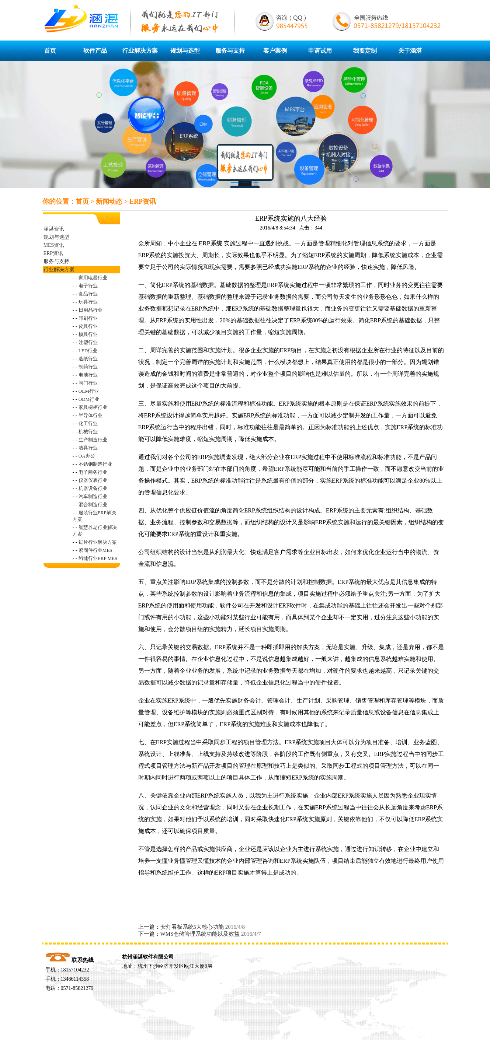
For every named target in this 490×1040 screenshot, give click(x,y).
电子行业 (88, 285)
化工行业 (88, 423)
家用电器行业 (93, 277)
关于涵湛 (410, 51)
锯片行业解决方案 (98, 542)
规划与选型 (185, 51)
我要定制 (365, 51)
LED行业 (88, 350)
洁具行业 (88, 448)
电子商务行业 (93, 472)
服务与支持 (230, 51)
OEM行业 (89, 391)
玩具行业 (88, 302)
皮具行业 (88, 326)
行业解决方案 (140, 51)
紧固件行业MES (95, 550)
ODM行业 (89, 399)
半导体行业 (90, 415)
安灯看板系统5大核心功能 (192, 927)
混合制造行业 (93, 504)
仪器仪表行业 (93, 480)
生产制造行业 (93, 439)
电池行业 (88, 375)
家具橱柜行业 (93, 407)
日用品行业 (90, 310)
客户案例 (275, 51)
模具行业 (88, 334)
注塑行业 (88, 342)
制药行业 (88, 367)
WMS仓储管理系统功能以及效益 (200, 934)
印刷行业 (88, 318)
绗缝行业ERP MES (98, 558)
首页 (50, 51)
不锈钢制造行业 (95, 464)
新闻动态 (109, 201)
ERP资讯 (142, 201)
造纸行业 (88, 358)
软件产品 (95, 51)
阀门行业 (88, 383)
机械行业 (88, 431)
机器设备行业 (93, 488)
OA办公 (87, 456)
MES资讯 (54, 245)
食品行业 (88, 294)
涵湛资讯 (54, 229)
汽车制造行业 (93, 496)
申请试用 (320, 51)
